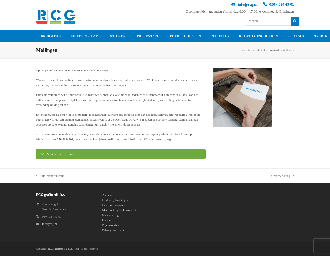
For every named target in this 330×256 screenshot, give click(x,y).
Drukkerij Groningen (115, 200)
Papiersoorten (110, 225)
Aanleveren (109, 195)
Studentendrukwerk (50, 176)
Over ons (107, 220)
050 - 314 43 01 (281, 4)
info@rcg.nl (248, 4)
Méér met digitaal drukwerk (264, 50)
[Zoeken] (295, 21)
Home (242, 50)
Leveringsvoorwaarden (116, 205)
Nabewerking (110, 215)
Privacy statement (113, 230)
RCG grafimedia (57, 248)
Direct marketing (281, 176)
